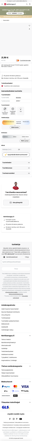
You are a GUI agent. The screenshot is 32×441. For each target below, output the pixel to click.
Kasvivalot (6, 20)
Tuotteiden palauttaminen (10, 321)
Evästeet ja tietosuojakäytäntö (22, 425)
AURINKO (15, 13)
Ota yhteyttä (5, 315)
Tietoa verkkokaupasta (11, 366)
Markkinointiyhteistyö (8, 343)
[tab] (16, 317)
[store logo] (11, 4)
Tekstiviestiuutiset (7, 351)
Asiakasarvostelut (7, 354)
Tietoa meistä (6, 339)
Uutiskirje (4, 348)
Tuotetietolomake (25, 60)
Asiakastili (4, 327)
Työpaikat (4, 357)
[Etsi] (27, 4)
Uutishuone (13, 357)
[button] (29, 25)
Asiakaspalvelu (8, 305)
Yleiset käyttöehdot (8, 373)
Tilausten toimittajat (10, 402)
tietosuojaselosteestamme (16, 294)
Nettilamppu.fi (7, 335)
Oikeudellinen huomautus (9, 376)
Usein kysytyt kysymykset (10, 309)
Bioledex (18, 97)
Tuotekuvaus (7, 168)
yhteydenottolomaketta (11, 292)
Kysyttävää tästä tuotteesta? (17, 155)
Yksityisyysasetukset (8, 422)
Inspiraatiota (5, 360)
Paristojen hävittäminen (9, 427)
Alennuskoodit (6, 345)
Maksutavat (5, 324)
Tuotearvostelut (8, 173)
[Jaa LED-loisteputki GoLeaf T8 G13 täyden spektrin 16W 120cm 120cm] (29, 29)
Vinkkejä (14, 360)
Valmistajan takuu (7, 330)
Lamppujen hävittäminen (23, 427)
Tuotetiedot (6, 163)
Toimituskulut (5, 318)
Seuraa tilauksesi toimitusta (10, 312)
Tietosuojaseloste (7, 370)
